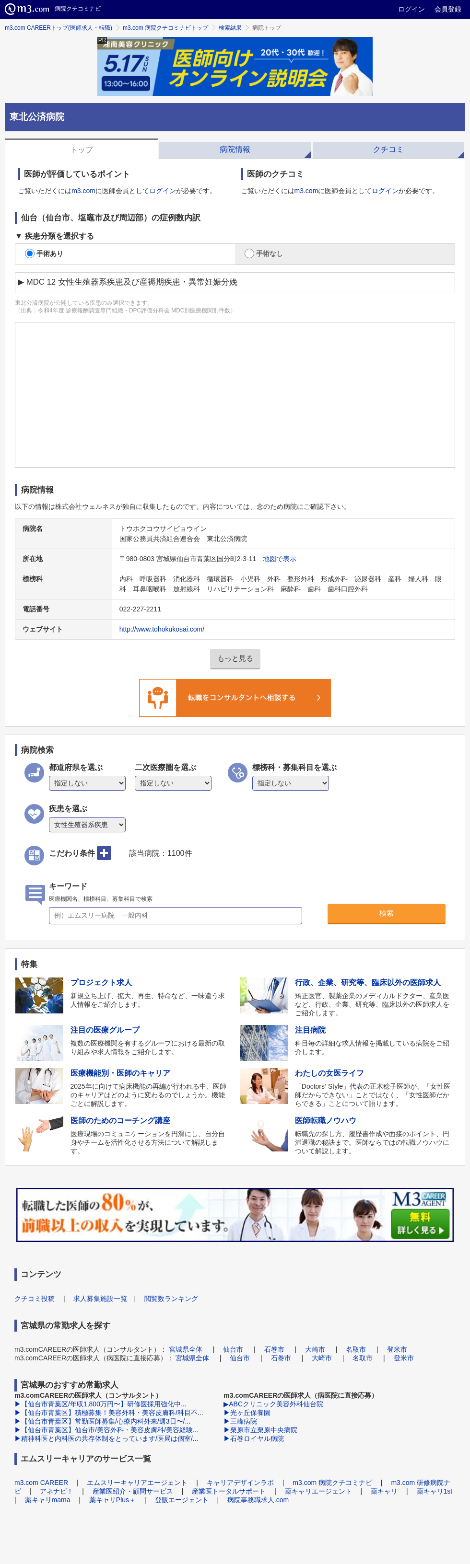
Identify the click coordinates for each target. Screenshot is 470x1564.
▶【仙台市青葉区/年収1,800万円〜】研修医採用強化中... (100, 1404)
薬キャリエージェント (318, 1491)
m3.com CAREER (41, 1482)
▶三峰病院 (240, 1421)
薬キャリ (384, 1491)
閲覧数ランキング (171, 1298)
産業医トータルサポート (229, 1491)
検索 (386, 913)
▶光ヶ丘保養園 (246, 1412)
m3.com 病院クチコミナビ (332, 1482)
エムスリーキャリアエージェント (137, 1482)
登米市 (397, 1349)
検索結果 (230, 27)
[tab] (81, 148)
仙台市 (233, 1349)
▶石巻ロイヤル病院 (253, 1438)
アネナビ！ (56, 1491)
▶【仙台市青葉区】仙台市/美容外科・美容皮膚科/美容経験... (106, 1430)
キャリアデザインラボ (240, 1482)
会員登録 (448, 9)
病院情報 (235, 149)
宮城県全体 (185, 1349)
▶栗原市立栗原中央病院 (260, 1430)
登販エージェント (182, 1500)
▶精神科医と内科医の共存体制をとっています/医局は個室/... (106, 1438)
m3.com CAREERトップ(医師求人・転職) (58, 27)
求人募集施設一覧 (100, 1298)
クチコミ (388, 149)
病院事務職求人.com (258, 1500)
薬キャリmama (47, 1500)
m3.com (83, 191)
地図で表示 (279, 559)
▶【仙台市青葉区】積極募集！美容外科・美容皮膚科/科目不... (108, 1412)
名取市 (356, 1349)
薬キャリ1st (435, 1491)
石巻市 (274, 1349)
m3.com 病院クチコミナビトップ (165, 27)
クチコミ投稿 (34, 1298)
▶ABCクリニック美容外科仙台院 (273, 1404)
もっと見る (235, 658)
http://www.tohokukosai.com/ (161, 629)
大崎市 (315, 1349)
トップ (81, 150)
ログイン (411, 9)
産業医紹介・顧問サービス (133, 1491)
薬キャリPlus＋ (112, 1500)
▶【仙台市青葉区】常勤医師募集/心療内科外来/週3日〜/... (102, 1421)
